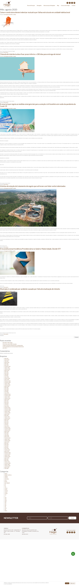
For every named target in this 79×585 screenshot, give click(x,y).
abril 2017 (6, 424)
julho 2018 (6, 415)
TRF (5, 506)
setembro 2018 (7, 412)
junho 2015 (6, 444)
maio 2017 (6, 423)
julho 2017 (6, 420)
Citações (6, 476)
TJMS (5, 500)
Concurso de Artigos (65, 5)
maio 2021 (6, 374)
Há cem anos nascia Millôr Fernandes (10, 344)
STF (5, 484)
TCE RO (5, 493)
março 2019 (6, 406)
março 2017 (6, 426)
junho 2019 (6, 402)
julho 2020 (6, 387)
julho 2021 (6, 371)
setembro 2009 (7, 465)
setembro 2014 (7, 456)
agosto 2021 (6, 370)
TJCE (5, 497)
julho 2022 (6, 363)
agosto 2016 (6, 431)
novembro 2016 (7, 428)
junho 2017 (6, 422)
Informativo (6, 52)
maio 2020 (6, 390)
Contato (73, 5)
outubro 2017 (7, 416)
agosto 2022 (6, 362)
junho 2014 (6, 460)
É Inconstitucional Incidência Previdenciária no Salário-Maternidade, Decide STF (30, 249)
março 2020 (6, 392)
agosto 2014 (6, 457)
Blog (58, 5)
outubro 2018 (7, 411)
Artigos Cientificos (8, 474)
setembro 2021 (7, 369)
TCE (5, 486)
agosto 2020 (6, 386)
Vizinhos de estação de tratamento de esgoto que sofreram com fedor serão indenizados (32, 186)
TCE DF (5, 488)
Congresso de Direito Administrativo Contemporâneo (13, 345)
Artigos (5, 473)
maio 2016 (6, 433)
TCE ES (5, 489)
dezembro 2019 (7, 394)
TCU (5, 494)
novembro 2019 (7, 395)
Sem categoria (7, 482)
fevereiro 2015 (7, 449)
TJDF (5, 498)
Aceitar (67, 583)
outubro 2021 (7, 367)
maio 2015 (6, 445)
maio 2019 (6, 403)
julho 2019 (6, 400)
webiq (14, 14)
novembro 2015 (7, 437)
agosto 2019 (6, 399)
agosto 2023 (6, 359)
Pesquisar (2, 335)
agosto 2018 (6, 414)
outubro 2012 (7, 461)
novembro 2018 (7, 410)
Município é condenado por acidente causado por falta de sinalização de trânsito (30, 289)
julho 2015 (6, 443)
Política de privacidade (71, 530)
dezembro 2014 (7, 452)
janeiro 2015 (6, 451)
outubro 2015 (7, 439)
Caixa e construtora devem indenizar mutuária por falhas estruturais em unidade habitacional (35, 12)
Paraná (5, 481)
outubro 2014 (7, 455)
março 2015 (6, 448)
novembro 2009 (7, 463)
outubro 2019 (7, 396)
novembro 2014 (7, 453)
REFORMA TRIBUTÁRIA (7, 342)
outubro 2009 (7, 464)
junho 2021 (6, 373)
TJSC (5, 504)
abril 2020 (6, 391)
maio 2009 (6, 468)
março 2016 (6, 435)
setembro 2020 (7, 384)
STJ (5, 485)
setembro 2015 (7, 440)
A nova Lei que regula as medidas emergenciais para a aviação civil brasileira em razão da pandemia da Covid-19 (38, 105)
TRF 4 (5, 508)
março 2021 (6, 377)
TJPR (5, 501)
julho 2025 (6, 358)
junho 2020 (6, 388)
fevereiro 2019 (7, 407)
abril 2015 (6, 447)
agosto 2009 (6, 467)
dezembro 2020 (7, 380)
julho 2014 (6, 459)
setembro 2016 (7, 430)
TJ (4, 496)
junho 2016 (6, 432)
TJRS (5, 502)
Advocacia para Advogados (49, 5)
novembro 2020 (7, 382)
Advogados (39, 5)
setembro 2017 (7, 418)
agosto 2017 (6, 419)
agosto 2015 (6, 441)
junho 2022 (6, 365)
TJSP (5, 505)
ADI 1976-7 (5, 348)
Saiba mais (72, 583)
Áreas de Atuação (31, 5)
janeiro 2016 (6, 436)
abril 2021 (6, 375)
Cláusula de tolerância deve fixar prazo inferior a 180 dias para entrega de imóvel (30, 54)
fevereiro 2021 (7, 378)
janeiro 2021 (6, 379)
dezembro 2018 (7, 408)
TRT (5, 509)
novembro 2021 (7, 366)
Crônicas (6, 477)
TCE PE (5, 492)
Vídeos (5, 510)
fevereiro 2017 (7, 427)
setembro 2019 (7, 398)
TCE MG (6, 490)
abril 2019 (6, 404)
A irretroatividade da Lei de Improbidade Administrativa (13, 346)
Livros (5, 480)
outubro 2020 (7, 383)
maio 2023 (6, 361)
